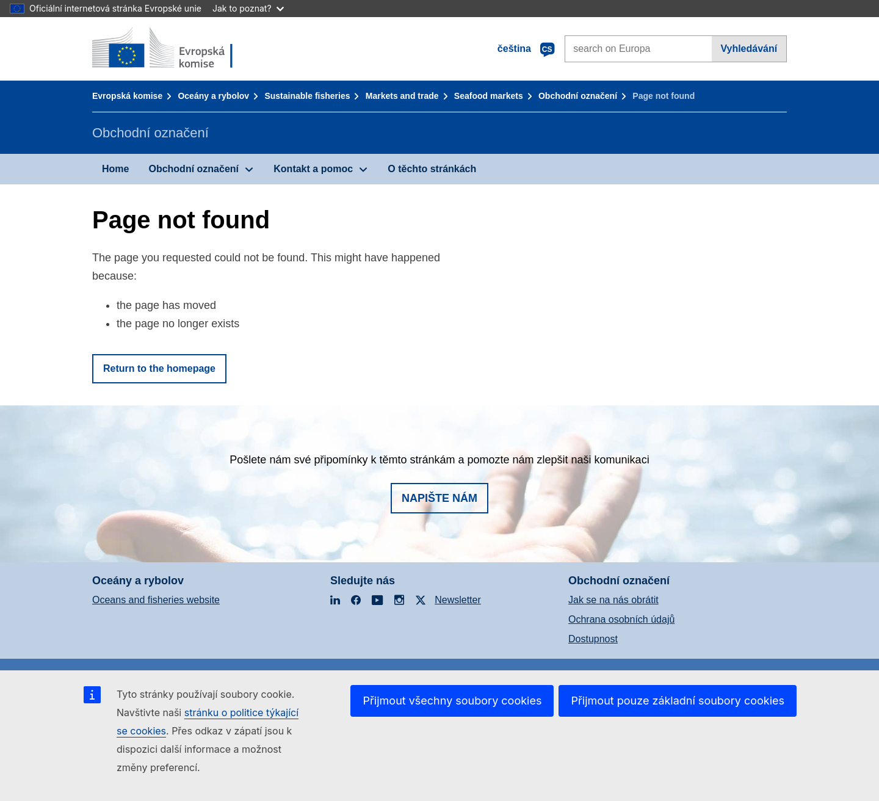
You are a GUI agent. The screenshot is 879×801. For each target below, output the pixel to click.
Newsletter (458, 600)
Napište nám (439, 498)
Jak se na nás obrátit (613, 600)
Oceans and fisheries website (156, 600)
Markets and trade (402, 96)
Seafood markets (488, 96)
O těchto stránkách (432, 169)
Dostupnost (593, 639)
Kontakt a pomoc (313, 169)
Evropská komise (127, 96)
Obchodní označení (577, 96)
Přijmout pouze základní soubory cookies (677, 700)
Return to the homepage (159, 368)
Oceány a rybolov (213, 96)
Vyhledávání (748, 48)
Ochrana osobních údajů (621, 619)
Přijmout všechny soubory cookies (452, 700)
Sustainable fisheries (307, 96)
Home (115, 169)
